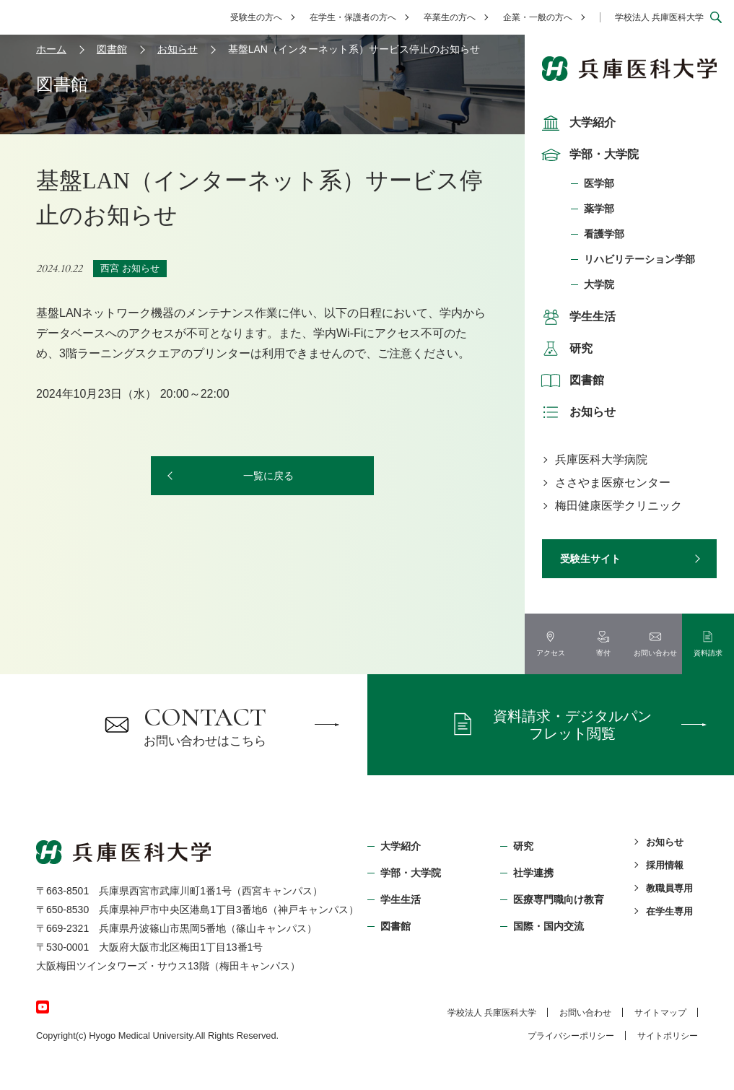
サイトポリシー (667, 1036)
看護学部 (604, 234)
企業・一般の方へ (537, 17)
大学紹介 (577, 123)
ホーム (51, 49)
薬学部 (599, 208)
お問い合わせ (585, 1013)
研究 (565, 349)
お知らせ (577, 412)
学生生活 (577, 317)
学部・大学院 (588, 154)
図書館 (571, 380)
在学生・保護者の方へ (353, 17)
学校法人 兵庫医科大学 (659, 17)
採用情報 (664, 865)
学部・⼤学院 (410, 872)
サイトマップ (660, 1013)
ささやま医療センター (612, 482)
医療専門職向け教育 (558, 899)
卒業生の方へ (450, 17)
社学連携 (533, 872)
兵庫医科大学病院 (601, 459)
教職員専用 (669, 888)
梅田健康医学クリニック (618, 506)
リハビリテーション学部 (639, 259)
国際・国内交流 (548, 926)
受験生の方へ (256, 17)
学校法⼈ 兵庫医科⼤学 (491, 1013)
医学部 (599, 183)
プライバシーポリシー (571, 1036)
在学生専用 (669, 911)
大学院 (599, 284)
